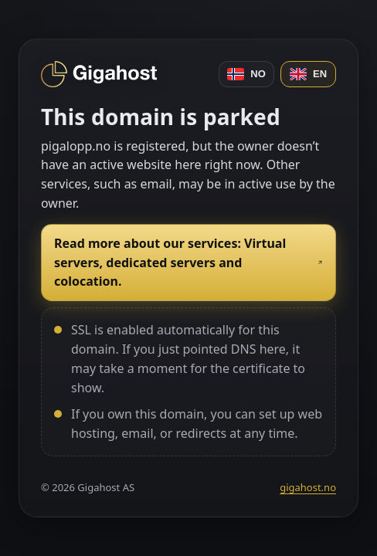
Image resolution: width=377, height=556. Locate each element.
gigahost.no (308, 487)
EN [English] (308, 74)
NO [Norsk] (246, 74)
